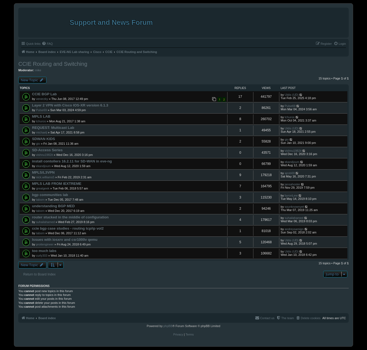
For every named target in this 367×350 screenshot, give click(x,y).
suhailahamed (45, 222)
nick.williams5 (45, 177)
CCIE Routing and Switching (52, 64)
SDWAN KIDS (43, 139)
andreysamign (294, 229)
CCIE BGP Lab (44, 94)
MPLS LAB (41, 116)
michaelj (41, 132)
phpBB (167, 326)
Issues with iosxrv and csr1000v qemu (64, 240)
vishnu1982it (44, 154)
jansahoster (292, 184)
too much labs (44, 251)
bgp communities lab (50, 195)
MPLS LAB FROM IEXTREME (56, 184)
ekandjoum (43, 166)
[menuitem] (47, 43)
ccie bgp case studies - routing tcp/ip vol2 (67, 228)
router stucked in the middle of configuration (70, 217)
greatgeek (42, 188)
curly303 (42, 255)
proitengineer (45, 244)
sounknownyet (294, 206)
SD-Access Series (47, 150)
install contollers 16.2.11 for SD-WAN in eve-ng (72, 161)
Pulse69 (41, 110)
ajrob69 (290, 173)
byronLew (291, 195)
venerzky (42, 98)
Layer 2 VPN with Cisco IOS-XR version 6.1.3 (70, 105)
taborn (40, 199)
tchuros (41, 121)
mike (38, 70)
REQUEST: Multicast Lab (53, 128)
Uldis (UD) (291, 94)
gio (38, 143)
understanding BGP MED (53, 206)
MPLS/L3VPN (43, 172)
